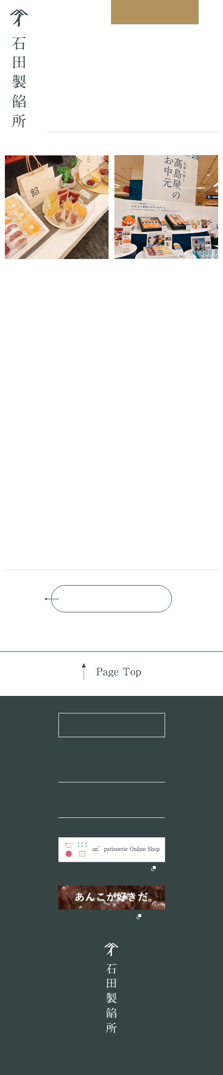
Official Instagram (114, 804)
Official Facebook (113, 769)
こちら (42, 433)
